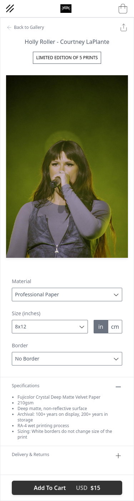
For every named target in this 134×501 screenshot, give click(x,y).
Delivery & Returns (67, 456)
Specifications (67, 387)
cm (115, 327)
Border (20, 345)
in (100, 327)
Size (26, 313)
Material (21, 281)
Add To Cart (67, 488)
